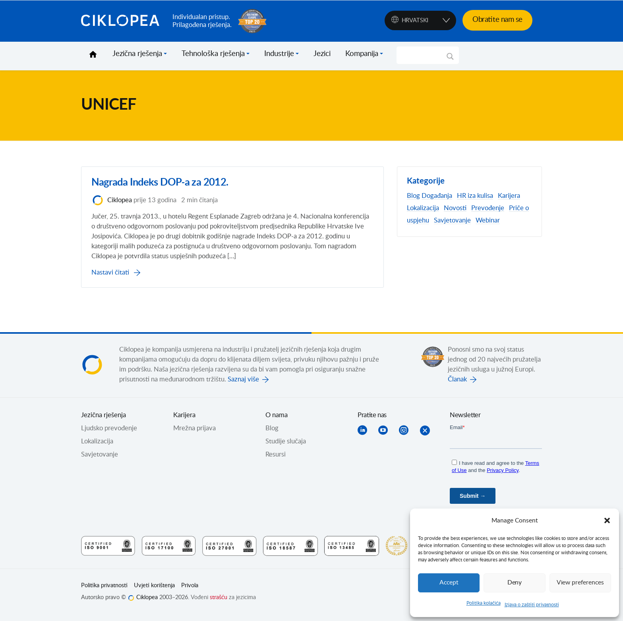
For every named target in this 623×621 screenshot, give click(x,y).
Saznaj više (243, 385)
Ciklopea (123, 21)
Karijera (509, 196)
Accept (449, 583)
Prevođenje (487, 208)
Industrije (279, 54)
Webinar (488, 220)
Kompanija (361, 54)
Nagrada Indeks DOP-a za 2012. (162, 186)
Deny (514, 583)
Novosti (455, 208)
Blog (413, 196)
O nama (276, 421)
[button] (607, 520)
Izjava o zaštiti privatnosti (532, 604)
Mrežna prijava (194, 434)
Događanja (437, 196)
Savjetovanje (452, 220)
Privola (189, 591)
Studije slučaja (285, 447)
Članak (457, 385)
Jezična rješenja (137, 54)
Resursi (275, 460)
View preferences (580, 583)
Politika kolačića (483, 603)
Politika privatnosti (104, 591)
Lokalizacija (423, 208)
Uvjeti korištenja (154, 591)
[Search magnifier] (450, 59)
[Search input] (424, 55)
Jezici (322, 54)
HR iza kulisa (475, 196)
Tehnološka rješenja (213, 54)
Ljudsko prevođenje (109, 434)
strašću (218, 603)
